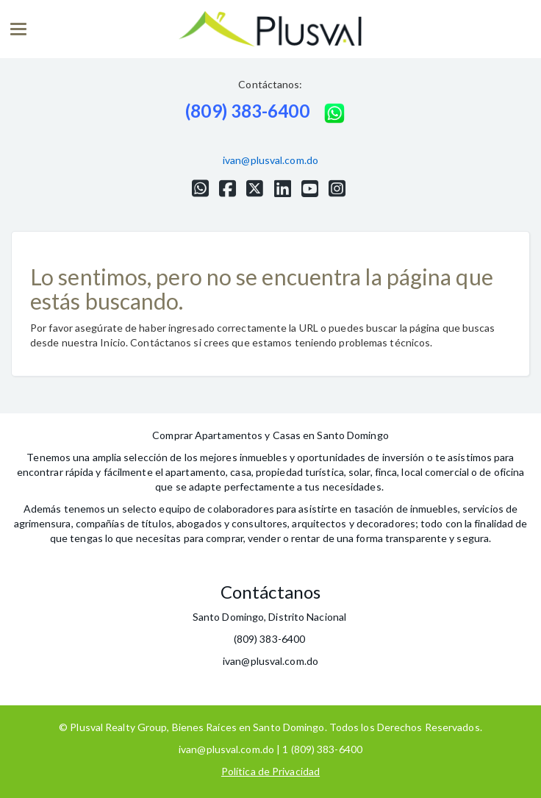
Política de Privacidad (270, 771)
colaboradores (240, 508)
